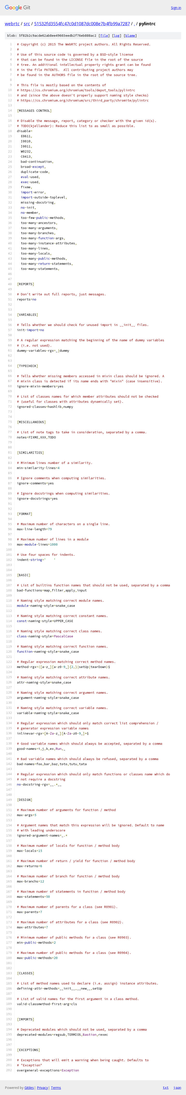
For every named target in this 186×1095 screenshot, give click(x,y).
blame (130, 36)
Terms (56, 1087)
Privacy (42, 1087)
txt (166, 1087)
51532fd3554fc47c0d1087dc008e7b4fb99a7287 (82, 23)
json (177, 1087)
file (104, 36)
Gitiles (29, 1087)
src (27, 23)
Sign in (176, 7)
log (117, 36)
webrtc (12, 23)
